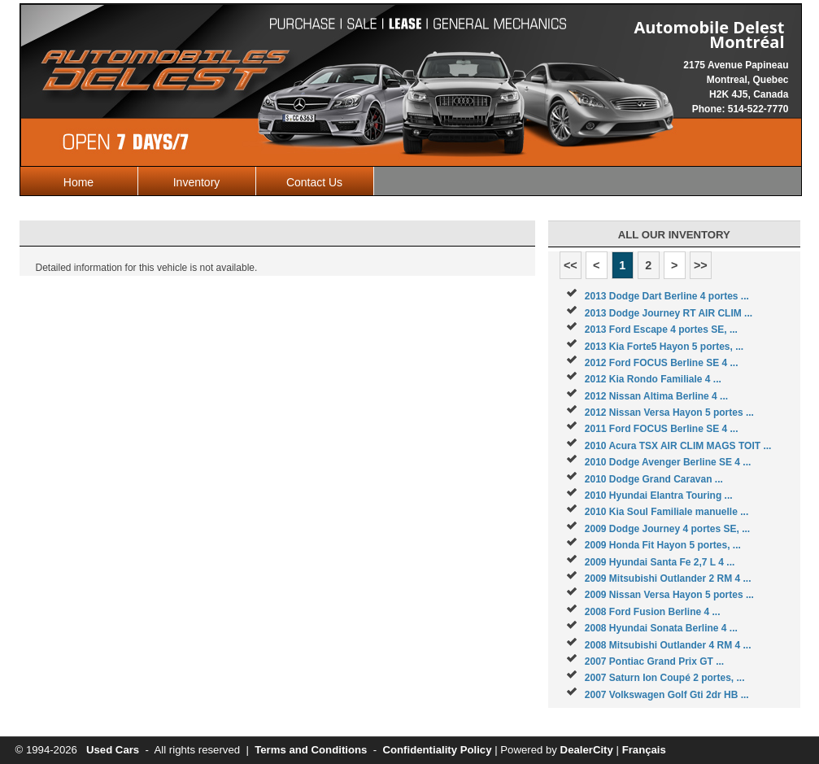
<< (570, 265)
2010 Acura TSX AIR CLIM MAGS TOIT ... (678, 446)
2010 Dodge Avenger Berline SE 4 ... (668, 462)
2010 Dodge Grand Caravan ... (654, 479)
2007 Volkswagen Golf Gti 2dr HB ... (667, 695)
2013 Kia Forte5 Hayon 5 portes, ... (664, 346)
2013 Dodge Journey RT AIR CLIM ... (668, 313)
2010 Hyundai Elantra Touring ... (659, 495)
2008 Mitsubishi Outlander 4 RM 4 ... (668, 645)
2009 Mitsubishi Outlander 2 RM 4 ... (668, 578)
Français (644, 750)
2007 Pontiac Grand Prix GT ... (654, 661)
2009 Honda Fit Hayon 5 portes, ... (663, 545)
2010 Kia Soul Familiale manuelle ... (666, 511)
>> (701, 265)
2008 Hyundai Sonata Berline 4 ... (661, 628)
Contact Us (314, 182)
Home (78, 182)
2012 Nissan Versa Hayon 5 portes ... (669, 412)
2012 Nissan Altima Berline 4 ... (656, 396)
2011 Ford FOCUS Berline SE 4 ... (661, 428)
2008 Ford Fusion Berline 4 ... (653, 612)
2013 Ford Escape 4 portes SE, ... (661, 329)
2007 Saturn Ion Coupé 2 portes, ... (665, 677)
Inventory (196, 182)
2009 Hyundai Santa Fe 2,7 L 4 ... (660, 562)
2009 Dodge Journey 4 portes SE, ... (667, 529)
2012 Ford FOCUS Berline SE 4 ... (661, 363)
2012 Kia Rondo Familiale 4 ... (653, 379)
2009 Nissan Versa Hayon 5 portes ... (669, 594)
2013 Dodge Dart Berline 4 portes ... (667, 296)
